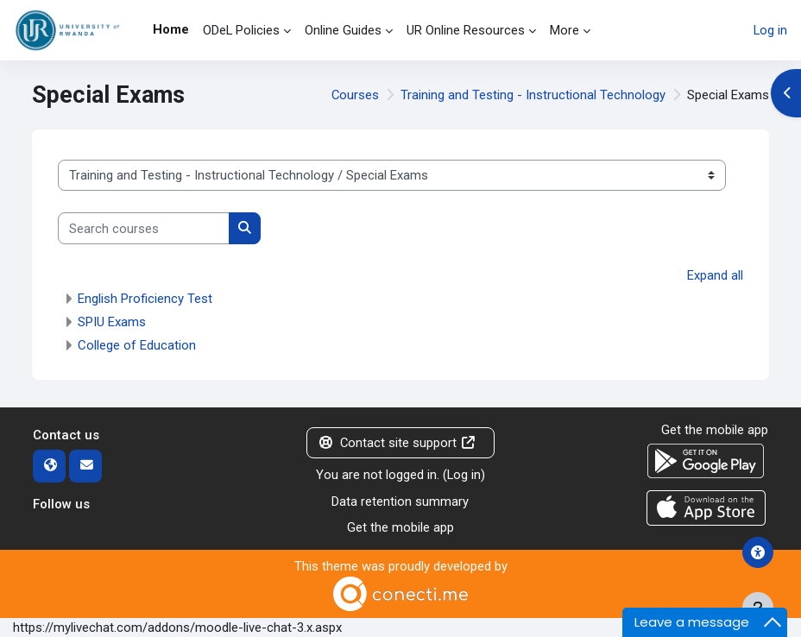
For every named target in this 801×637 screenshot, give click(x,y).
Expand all (715, 275)
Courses (355, 95)
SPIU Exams (112, 322)
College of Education (137, 345)
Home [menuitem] (171, 29)
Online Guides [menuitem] (343, 30)
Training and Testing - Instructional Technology (532, 95)
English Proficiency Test (145, 298)
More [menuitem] (564, 30)
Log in (770, 30)
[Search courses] (144, 227)
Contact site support (397, 443)
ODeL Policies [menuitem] (241, 30)
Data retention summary (400, 501)
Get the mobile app (400, 527)
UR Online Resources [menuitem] (466, 30)
